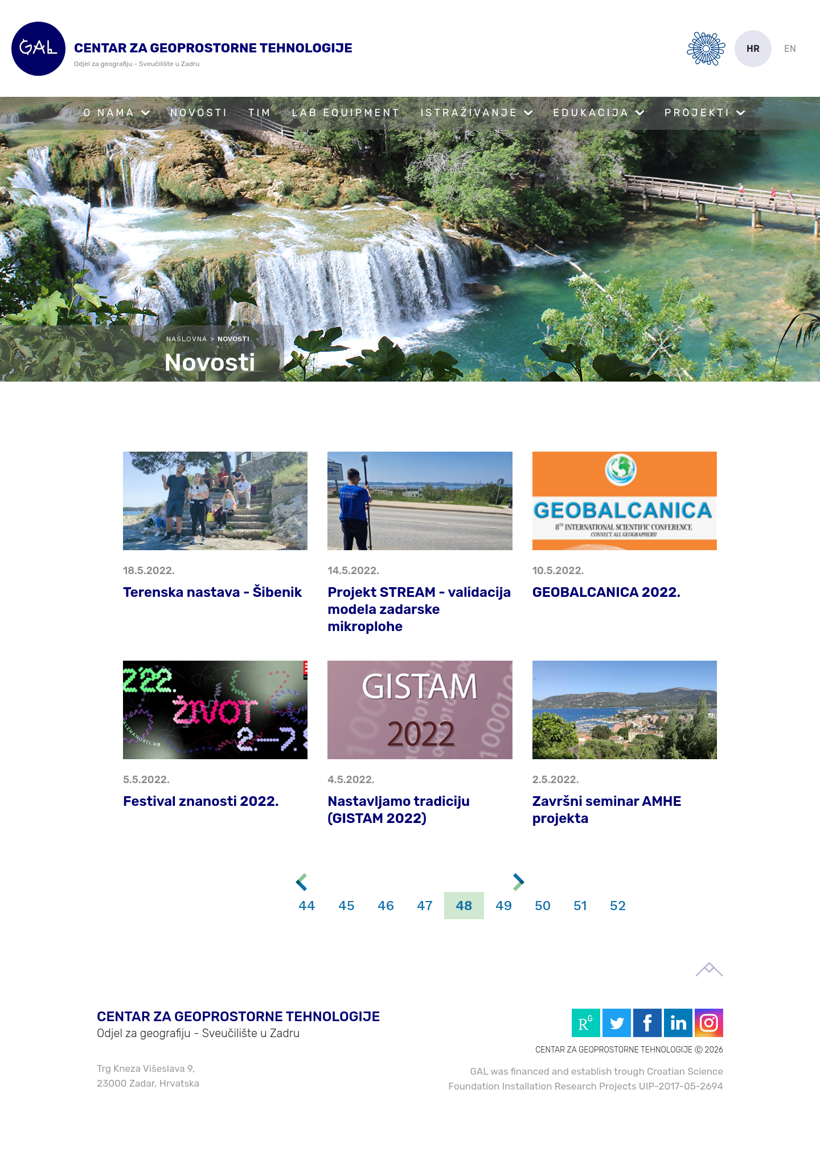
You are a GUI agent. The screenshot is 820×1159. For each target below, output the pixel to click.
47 (425, 906)
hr (753, 48)
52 (618, 906)
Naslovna (186, 339)
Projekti (698, 113)
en (790, 48)
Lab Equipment (346, 113)
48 (464, 906)
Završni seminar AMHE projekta (607, 809)
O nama (109, 113)
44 (306, 906)
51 (580, 906)
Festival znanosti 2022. (201, 801)
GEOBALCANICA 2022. (606, 592)
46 (386, 906)
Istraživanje (469, 113)
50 (543, 906)
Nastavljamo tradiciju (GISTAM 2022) (398, 809)
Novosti (199, 113)
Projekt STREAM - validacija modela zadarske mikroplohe (419, 609)
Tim (260, 113)
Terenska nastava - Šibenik (212, 592)
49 (503, 906)
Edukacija (591, 113)
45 (346, 906)
